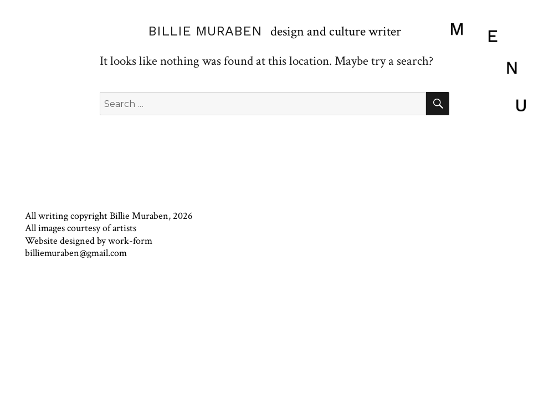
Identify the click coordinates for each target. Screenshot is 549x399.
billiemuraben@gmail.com (76, 253)
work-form (130, 240)
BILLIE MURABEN (205, 31)
